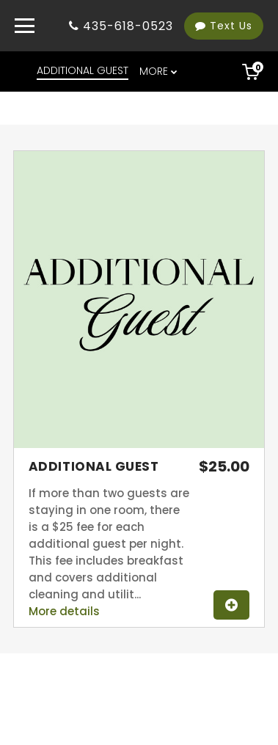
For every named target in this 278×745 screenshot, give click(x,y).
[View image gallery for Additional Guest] (139, 444)
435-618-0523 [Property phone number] (128, 26)
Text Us (223, 25)
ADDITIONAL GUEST (82, 70)
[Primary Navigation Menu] (24, 25)
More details (64, 611)
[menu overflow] (159, 71)
